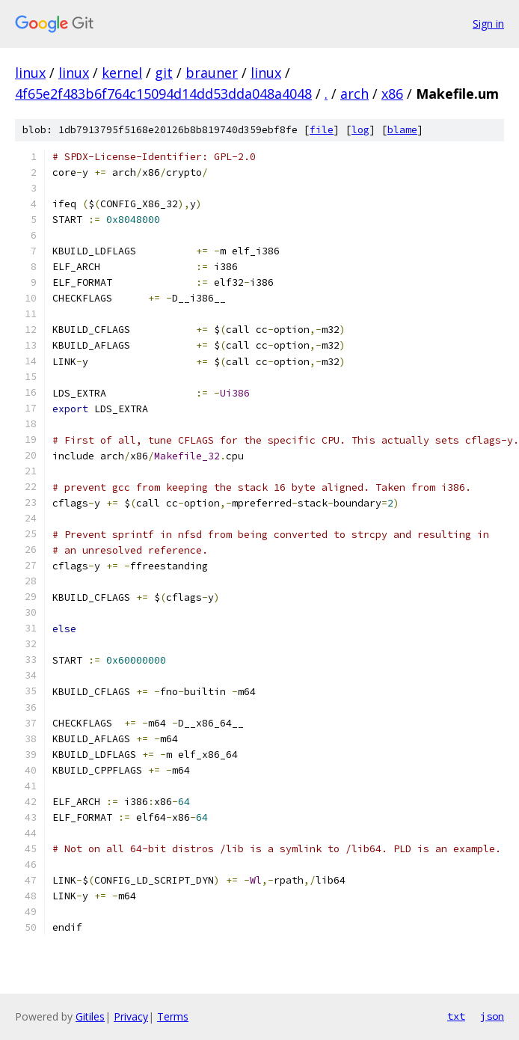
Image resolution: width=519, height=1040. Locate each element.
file (322, 129)
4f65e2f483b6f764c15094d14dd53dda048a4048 (163, 94)
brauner (211, 73)
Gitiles (90, 1016)
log (360, 129)
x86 (392, 94)
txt (456, 1016)
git (164, 73)
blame (402, 129)
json (492, 1016)
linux (30, 73)
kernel (122, 73)
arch (354, 94)
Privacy (131, 1016)
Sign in (488, 23)
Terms (172, 1016)
